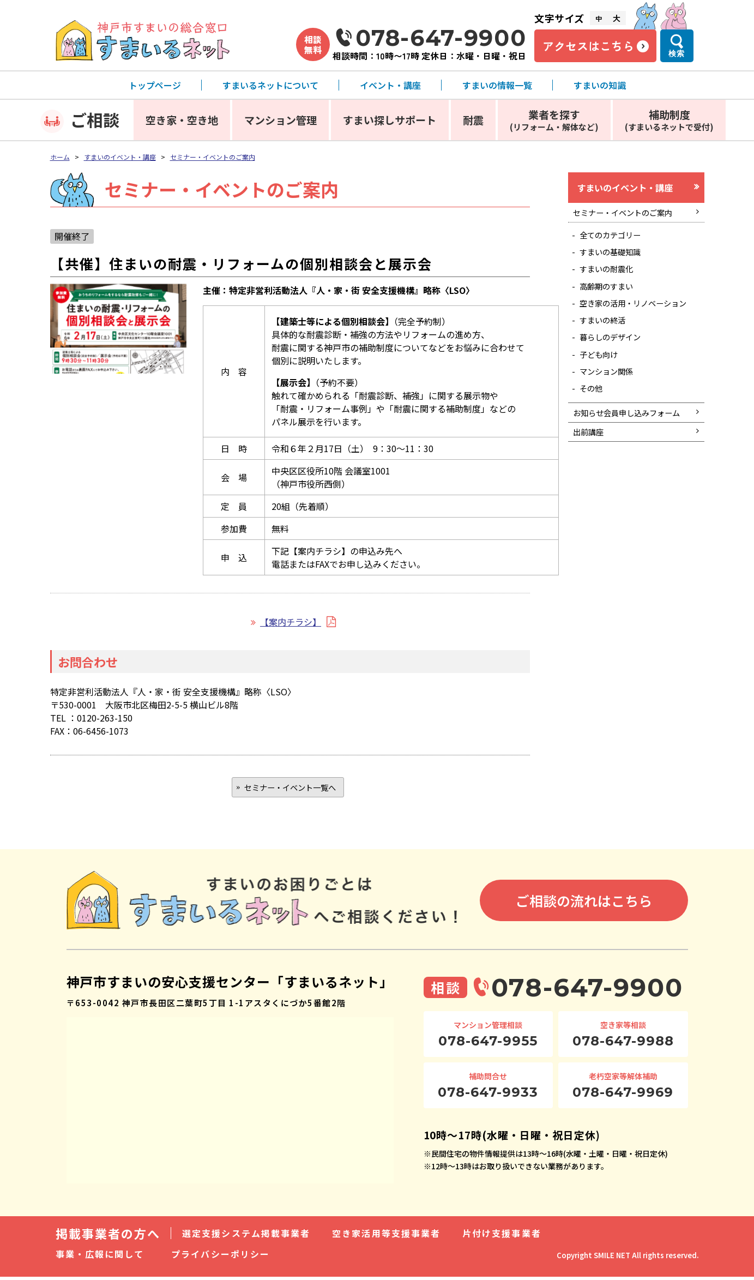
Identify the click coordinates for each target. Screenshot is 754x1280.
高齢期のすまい (611, 300)
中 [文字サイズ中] (598, 18)
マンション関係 (611, 406)
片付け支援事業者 (501, 1236)
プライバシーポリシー (220, 1257)
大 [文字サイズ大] (616, 18)
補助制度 (669, 120)
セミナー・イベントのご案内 (212, 156)
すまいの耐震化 (611, 280)
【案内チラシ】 (290, 621)
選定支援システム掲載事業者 (246, 1236)
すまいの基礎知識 (616, 261)
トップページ (155, 85)
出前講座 (591, 487)
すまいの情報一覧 (497, 85)
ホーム (60, 156)
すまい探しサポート (389, 119)
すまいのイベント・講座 (120, 156)
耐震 (473, 119)
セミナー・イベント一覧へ (290, 788)
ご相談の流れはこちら (584, 904)
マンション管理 (280, 119)
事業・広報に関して (100, 1257)
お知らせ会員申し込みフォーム (630, 459)
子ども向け (603, 387)
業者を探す (554, 120)
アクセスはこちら (588, 46)
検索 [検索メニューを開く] (676, 53)
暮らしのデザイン (616, 367)
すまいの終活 (607, 348)
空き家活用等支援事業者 (386, 1236)
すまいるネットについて (270, 85)
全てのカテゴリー (616, 242)
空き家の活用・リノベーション (638, 324)
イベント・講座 (390, 85)
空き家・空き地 (182, 119)
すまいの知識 (600, 85)
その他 (594, 425)
